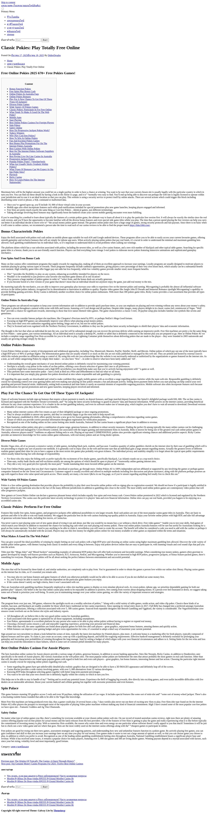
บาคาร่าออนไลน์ (15, 28)
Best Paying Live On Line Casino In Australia (30, 156)
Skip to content (8, 2)
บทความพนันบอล (20, 746)
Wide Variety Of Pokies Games (23, 107)
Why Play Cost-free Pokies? (22, 135)
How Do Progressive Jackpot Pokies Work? (29, 130)
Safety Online (15, 128)
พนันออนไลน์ (13, 31)
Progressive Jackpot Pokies (22, 159)
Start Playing (15, 120)
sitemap (10, 34)
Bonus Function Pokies (20, 89)
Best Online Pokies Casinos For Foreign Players (31, 122)
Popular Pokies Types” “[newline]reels (27, 161)
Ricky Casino (15, 177)
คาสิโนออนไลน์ (15, 24)
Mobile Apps (15, 117)
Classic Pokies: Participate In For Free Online (30, 109)
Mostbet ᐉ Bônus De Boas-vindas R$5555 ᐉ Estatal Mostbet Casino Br (40, 778)
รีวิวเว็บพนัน (13, 17)
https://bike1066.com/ (140, 225)
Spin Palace (14, 125)
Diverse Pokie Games (19, 104)
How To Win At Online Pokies (23, 138)
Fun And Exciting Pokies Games (24, 141)
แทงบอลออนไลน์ (15, 20)
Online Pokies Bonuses (20, 96)
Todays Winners (16, 133)
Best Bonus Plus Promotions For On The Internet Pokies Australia (28, 144)
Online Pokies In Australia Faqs (24, 94)
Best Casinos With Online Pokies (24, 148)
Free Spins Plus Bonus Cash (22, 91)
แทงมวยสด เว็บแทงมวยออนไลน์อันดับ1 (21, 5)
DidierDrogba (54, 55)
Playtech (13, 174)
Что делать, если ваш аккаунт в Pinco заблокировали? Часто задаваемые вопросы (47, 776)
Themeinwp (59, 810)
